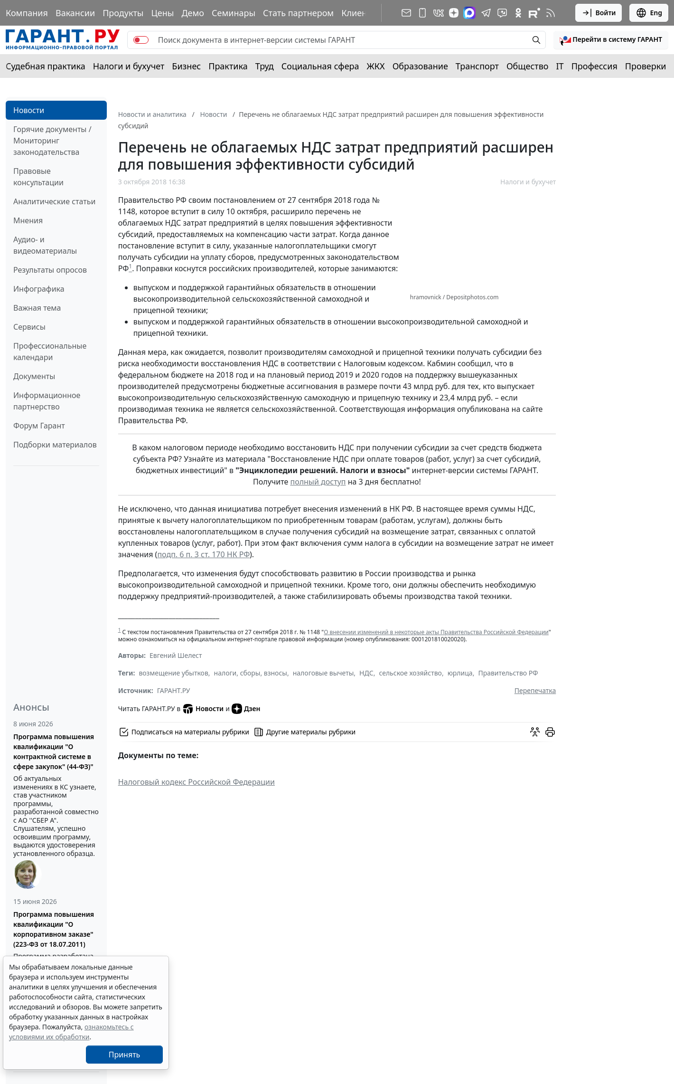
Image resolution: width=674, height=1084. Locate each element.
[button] (610, 40)
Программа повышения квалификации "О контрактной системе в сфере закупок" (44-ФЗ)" (53, 751)
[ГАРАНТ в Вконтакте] (438, 13)
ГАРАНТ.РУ (173, 690)
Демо (192, 13)
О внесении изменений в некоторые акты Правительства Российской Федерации (436, 632)
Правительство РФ (508, 672)
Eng (649, 13)
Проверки (645, 66)
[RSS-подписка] (550, 13)
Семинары (233, 13)
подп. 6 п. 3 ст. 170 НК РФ (203, 554)
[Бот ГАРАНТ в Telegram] (502, 13)
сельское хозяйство (410, 672)
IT (560, 66)
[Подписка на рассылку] (406, 13)
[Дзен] (454, 13)
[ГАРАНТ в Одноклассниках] (518, 13)
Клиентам (361, 13)
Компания (27, 13)
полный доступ (318, 481)
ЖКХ (376, 66)
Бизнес (186, 66)
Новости (28, 110)
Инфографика (39, 289)
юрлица (460, 672)
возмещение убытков (173, 672)
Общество (527, 66)
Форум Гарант (39, 425)
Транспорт (477, 66)
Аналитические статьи (54, 201)
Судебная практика (45, 66)
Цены (162, 13)
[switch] (141, 40)
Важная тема (37, 308)
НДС (366, 672)
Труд (264, 66)
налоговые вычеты (323, 672)
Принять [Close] (124, 1054)
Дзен (246, 709)
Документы (34, 376)
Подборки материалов (55, 444)
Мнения (28, 220)
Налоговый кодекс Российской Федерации (196, 782)
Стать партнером (298, 13)
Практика (227, 66)
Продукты (123, 13)
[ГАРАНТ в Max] (469, 13)
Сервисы (29, 327)
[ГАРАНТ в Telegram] (486, 13)
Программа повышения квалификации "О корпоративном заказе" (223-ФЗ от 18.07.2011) (53, 929)
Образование (420, 66)
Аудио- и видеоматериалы (45, 245)
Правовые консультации (38, 177)
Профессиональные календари (49, 351)
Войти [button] (598, 13)
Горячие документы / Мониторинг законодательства (52, 140)
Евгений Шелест (176, 655)
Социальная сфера (320, 66)
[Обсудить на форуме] (535, 732)
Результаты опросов (50, 270)
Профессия (594, 66)
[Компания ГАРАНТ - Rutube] (534, 13)
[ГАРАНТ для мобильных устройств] (422, 13)
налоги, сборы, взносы (250, 672)
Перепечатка (535, 690)
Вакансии (75, 13)
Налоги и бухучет (129, 66)
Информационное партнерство (46, 401)
